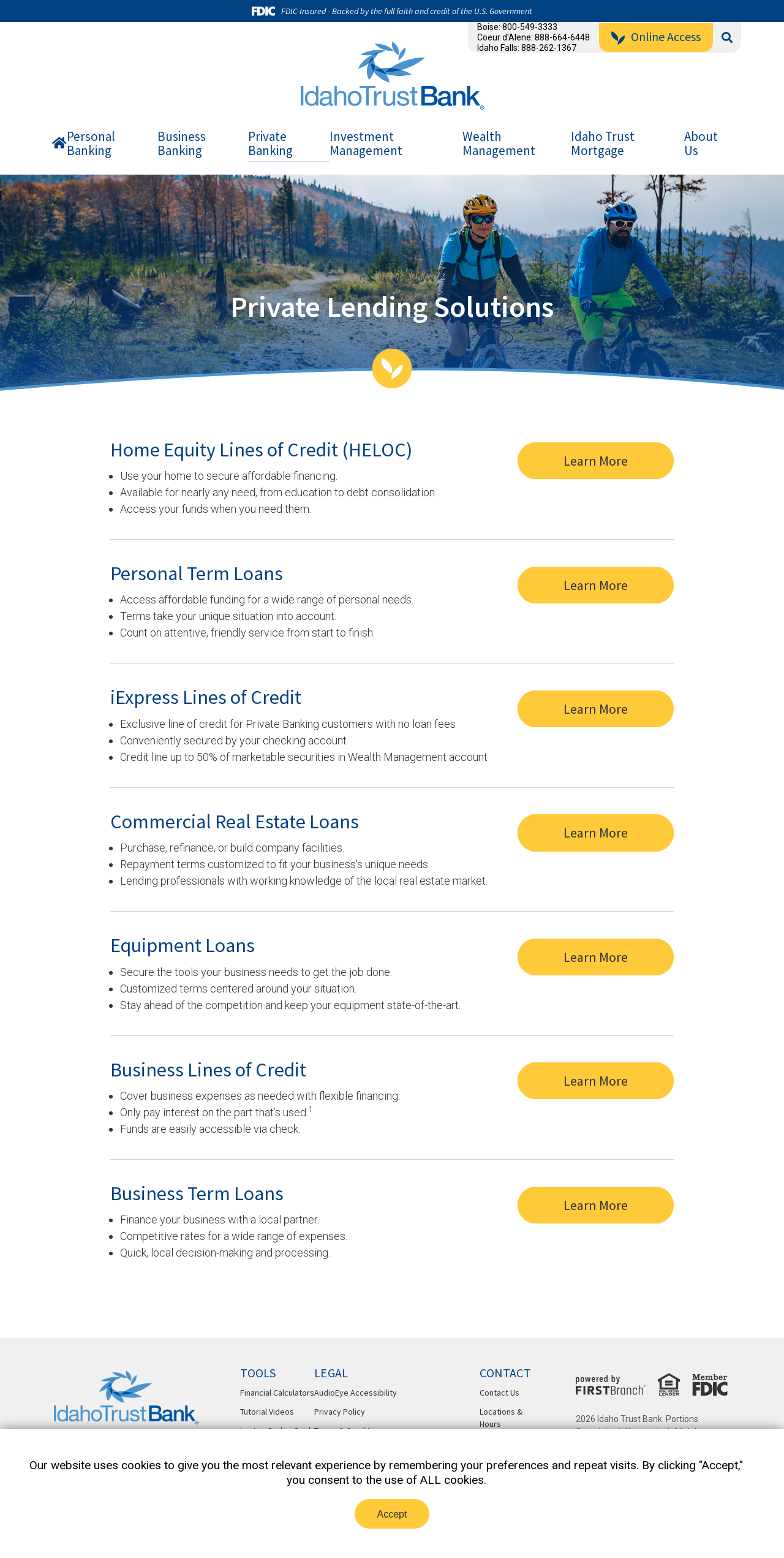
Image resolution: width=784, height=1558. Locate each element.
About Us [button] (701, 144)
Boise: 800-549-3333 (517, 27)
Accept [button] (392, 1514)
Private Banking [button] (270, 144)
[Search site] (727, 37)
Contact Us (499, 1392)
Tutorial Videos (267, 1411)
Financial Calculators (277, 1392)
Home (59, 145)
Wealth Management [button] (498, 144)
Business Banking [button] (181, 144)
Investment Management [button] (366, 144)
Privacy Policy (339, 1411)
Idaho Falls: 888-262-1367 (526, 48)
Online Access (666, 36)
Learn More (603, 456)
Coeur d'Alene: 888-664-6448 (533, 37)
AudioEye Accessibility (355, 1392)
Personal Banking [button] (91, 144)
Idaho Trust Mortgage (603, 144)
